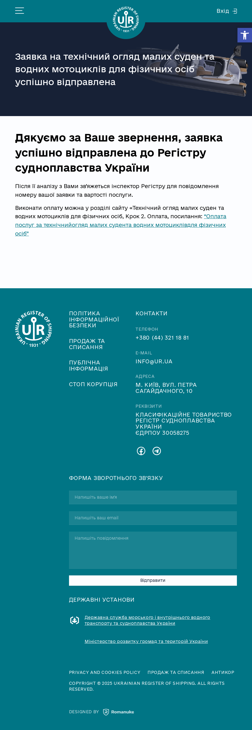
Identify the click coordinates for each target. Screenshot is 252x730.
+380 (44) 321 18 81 (162, 338)
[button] (244, 35)
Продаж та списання (87, 344)
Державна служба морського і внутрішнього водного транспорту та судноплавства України (147, 620)
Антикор (222, 672)
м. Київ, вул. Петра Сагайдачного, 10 (166, 388)
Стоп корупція (93, 384)
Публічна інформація (88, 365)
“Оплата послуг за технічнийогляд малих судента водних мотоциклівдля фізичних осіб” (120, 224)
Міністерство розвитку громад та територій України (146, 641)
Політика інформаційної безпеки (94, 319)
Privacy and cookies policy (105, 672)
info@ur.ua (153, 361)
